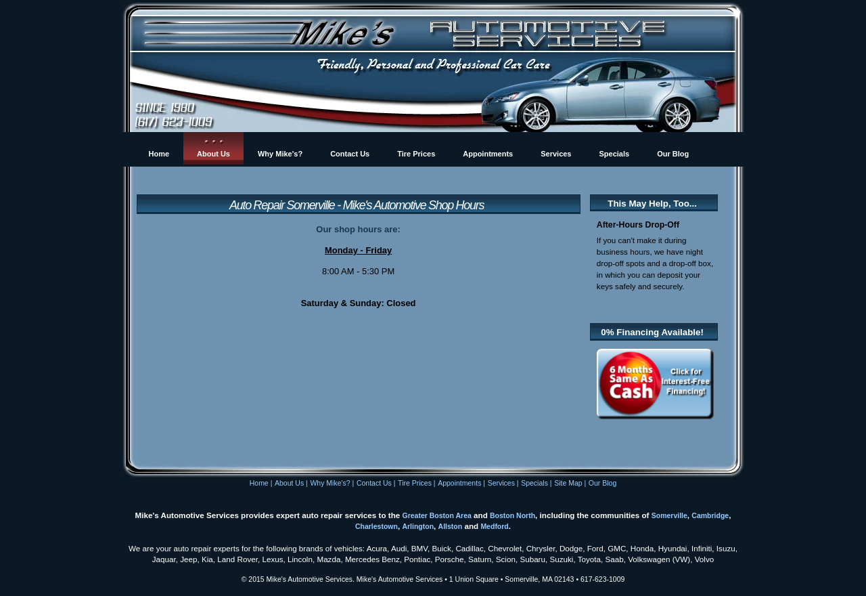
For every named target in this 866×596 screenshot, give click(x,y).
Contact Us (374, 483)
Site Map (568, 483)
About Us (289, 483)
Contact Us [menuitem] (349, 154)
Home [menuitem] (159, 154)
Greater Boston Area (437, 515)
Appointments (459, 483)
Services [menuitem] (556, 154)
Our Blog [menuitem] (673, 154)
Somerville (669, 515)
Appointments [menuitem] (488, 154)
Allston (450, 526)
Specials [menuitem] (614, 154)
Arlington (418, 526)
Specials (534, 483)
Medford (494, 526)
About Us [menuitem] (213, 154)
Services (501, 483)
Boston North (512, 515)
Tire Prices (415, 483)
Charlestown (376, 526)
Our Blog (602, 483)
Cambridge (710, 515)
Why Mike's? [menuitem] (280, 154)
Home (259, 483)
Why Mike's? (330, 483)
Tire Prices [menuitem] (416, 154)
